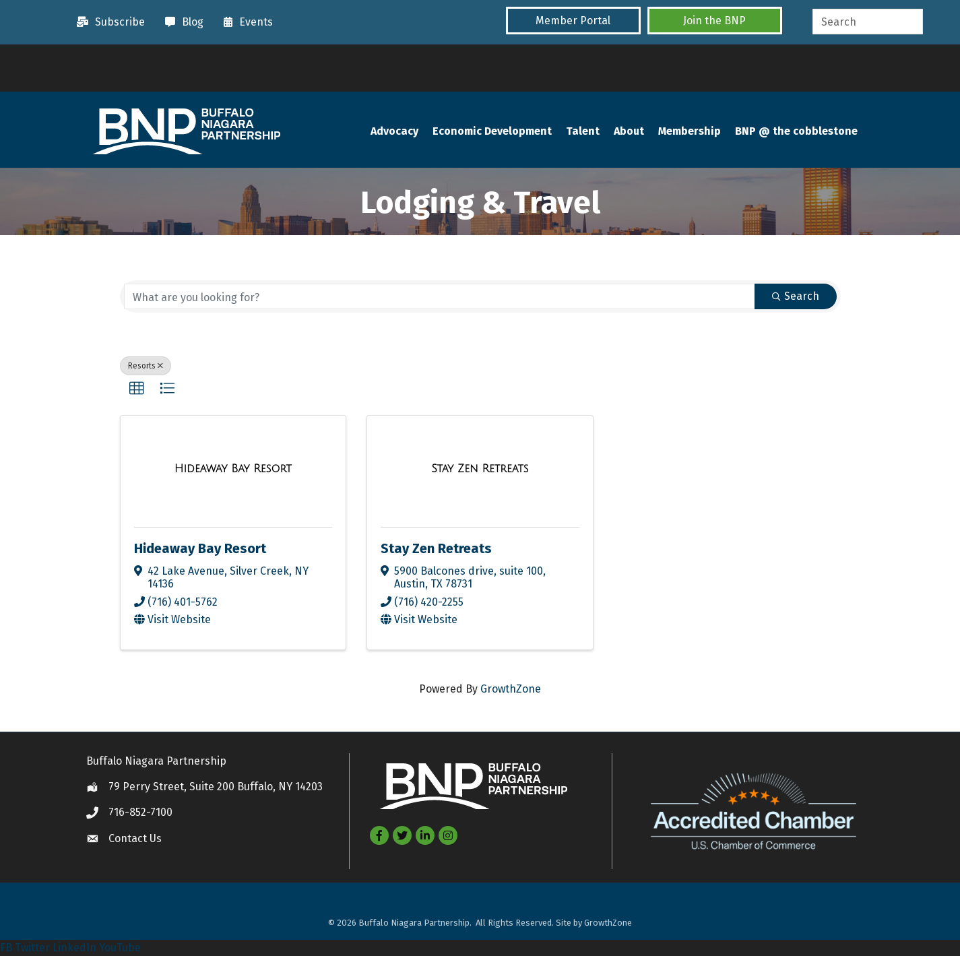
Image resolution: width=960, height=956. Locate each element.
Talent (583, 131)
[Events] (245, 22)
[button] (573, 20)
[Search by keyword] (439, 296)
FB (6, 947)
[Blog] (180, 22)
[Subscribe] (107, 22)
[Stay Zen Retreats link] (479, 469)
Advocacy (394, 131)
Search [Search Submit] (795, 296)
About (629, 131)
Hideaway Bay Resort (200, 548)
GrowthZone (510, 688)
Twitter (32, 947)
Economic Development (492, 131)
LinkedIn (74, 947)
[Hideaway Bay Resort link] (233, 469)
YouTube (120, 947)
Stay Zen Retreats (436, 548)
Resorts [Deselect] (145, 366)
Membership (689, 131)
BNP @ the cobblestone (796, 131)
